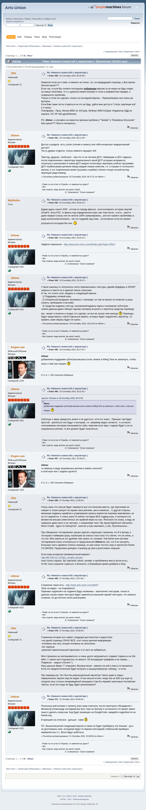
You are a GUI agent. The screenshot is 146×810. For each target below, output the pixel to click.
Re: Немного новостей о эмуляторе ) (67, 72)
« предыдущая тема (112, 51)
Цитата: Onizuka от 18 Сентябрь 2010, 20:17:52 (62, 398)
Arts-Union (15, 7)
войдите (48, 19)
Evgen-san (18, 347)
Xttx (13, 73)
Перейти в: (115, 776)
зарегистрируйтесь (15, 21)
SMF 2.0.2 (61, 796)
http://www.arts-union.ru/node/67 (82, 585)
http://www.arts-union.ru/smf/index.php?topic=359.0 (89, 244)
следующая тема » (132, 51)
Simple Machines (85, 796)
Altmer (15, 135)
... (19, 56)
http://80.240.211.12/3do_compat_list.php (62, 557)
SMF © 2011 (72, 796)
